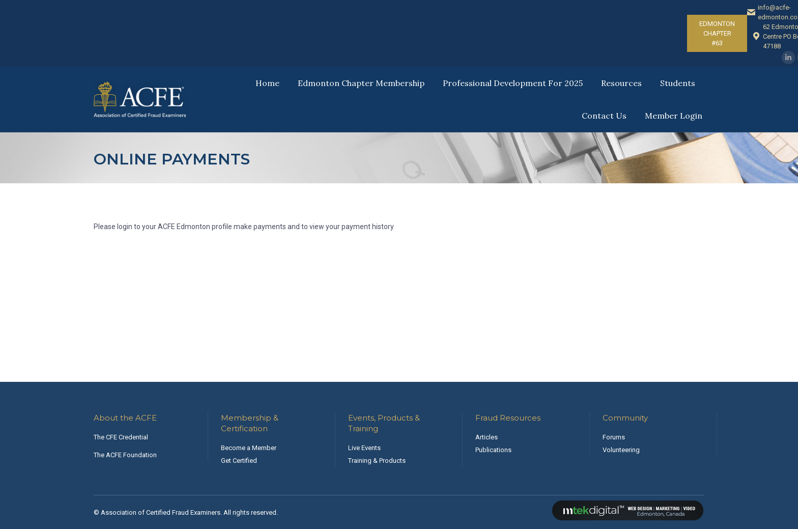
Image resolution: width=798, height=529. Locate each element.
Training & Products (377, 460)
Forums (614, 437)
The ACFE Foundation (125, 455)
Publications (493, 450)
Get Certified (239, 460)
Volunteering (621, 450)
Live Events (364, 448)
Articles (486, 437)
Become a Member (248, 448)
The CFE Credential (121, 437)
